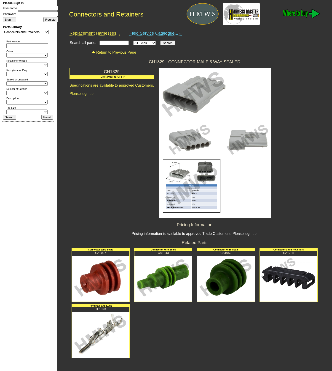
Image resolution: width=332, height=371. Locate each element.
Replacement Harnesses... (95, 33)
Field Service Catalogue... (155, 33)
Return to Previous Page (113, 52)
